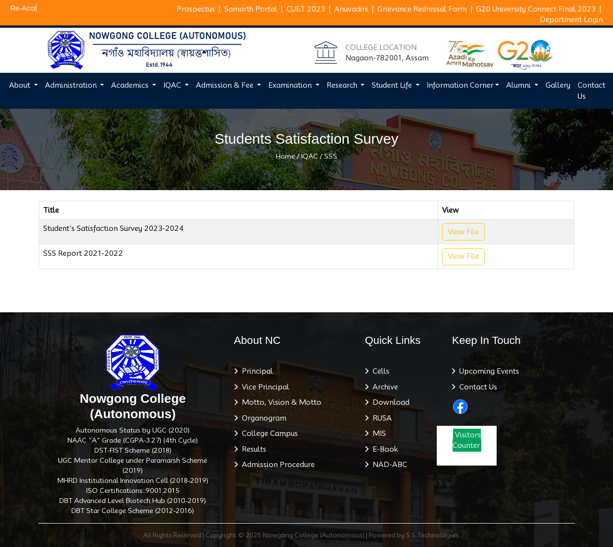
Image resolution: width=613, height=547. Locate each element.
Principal (255, 371)
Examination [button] (291, 85)
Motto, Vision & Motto (279, 402)
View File (463, 232)
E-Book (383, 449)
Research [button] (343, 85)
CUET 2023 (305, 9)
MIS (377, 433)
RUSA (380, 418)
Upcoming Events (487, 371)
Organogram (262, 418)
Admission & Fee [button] (225, 85)
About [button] (20, 85)
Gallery (557, 85)
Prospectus (196, 9)
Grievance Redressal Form (422, 9)
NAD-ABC (388, 464)
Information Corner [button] (460, 85)
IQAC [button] (173, 85)
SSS (330, 156)
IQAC (309, 156)
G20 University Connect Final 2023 (536, 9)
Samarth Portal (250, 9)
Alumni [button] (519, 85)
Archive (383, 387)
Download (389, 402)
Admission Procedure (276, 464)
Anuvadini (351, 9)
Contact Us (591, 91)
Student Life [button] (393, 85)
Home (285, 156)
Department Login (571, 19)
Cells (379, 371)
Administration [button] (72, 85)
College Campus (268, 433)
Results (252, 449)
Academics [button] (130, 85)
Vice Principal (263, 387)
